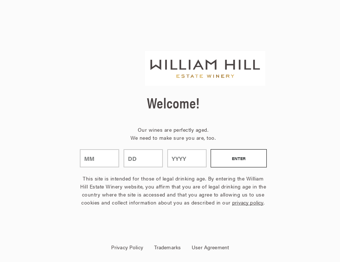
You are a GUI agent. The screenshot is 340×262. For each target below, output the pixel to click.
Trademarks (167, 247)
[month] (99, 158)
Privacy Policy (127, 247)
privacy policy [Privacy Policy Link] (247, 202)
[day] (143, 158)
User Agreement (210, 247)
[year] (187, 158)
